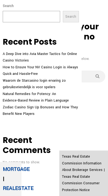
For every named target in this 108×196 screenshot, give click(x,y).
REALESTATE (18, 188)
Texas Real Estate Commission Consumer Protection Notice (81, 183)
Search (8, 6)
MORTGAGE (16, 169)
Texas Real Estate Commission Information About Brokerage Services (82, 163)
